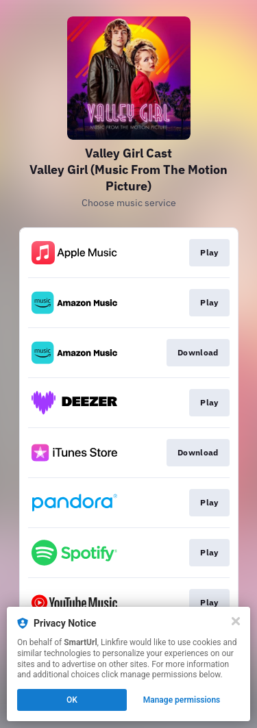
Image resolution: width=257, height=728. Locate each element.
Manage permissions (182, 700)
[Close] (236, 621)
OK (71, 700)
